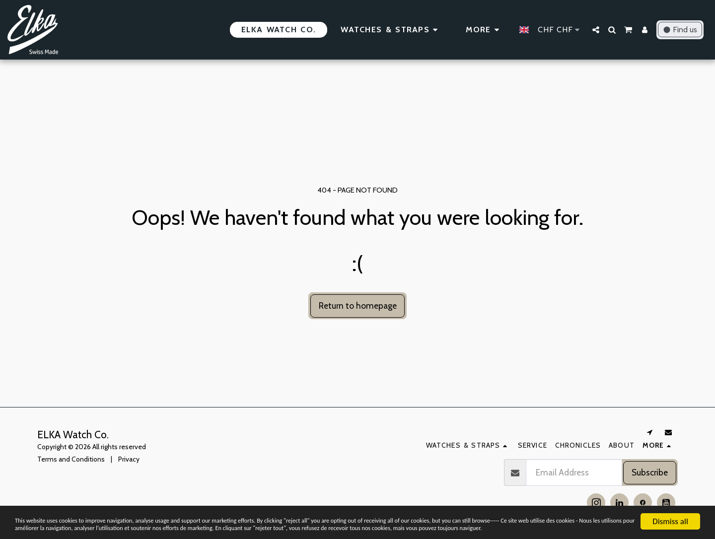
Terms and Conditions (71, 459)
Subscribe (650, 472)
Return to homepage (358, 305)
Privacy (129, 459)
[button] (595, 30)
